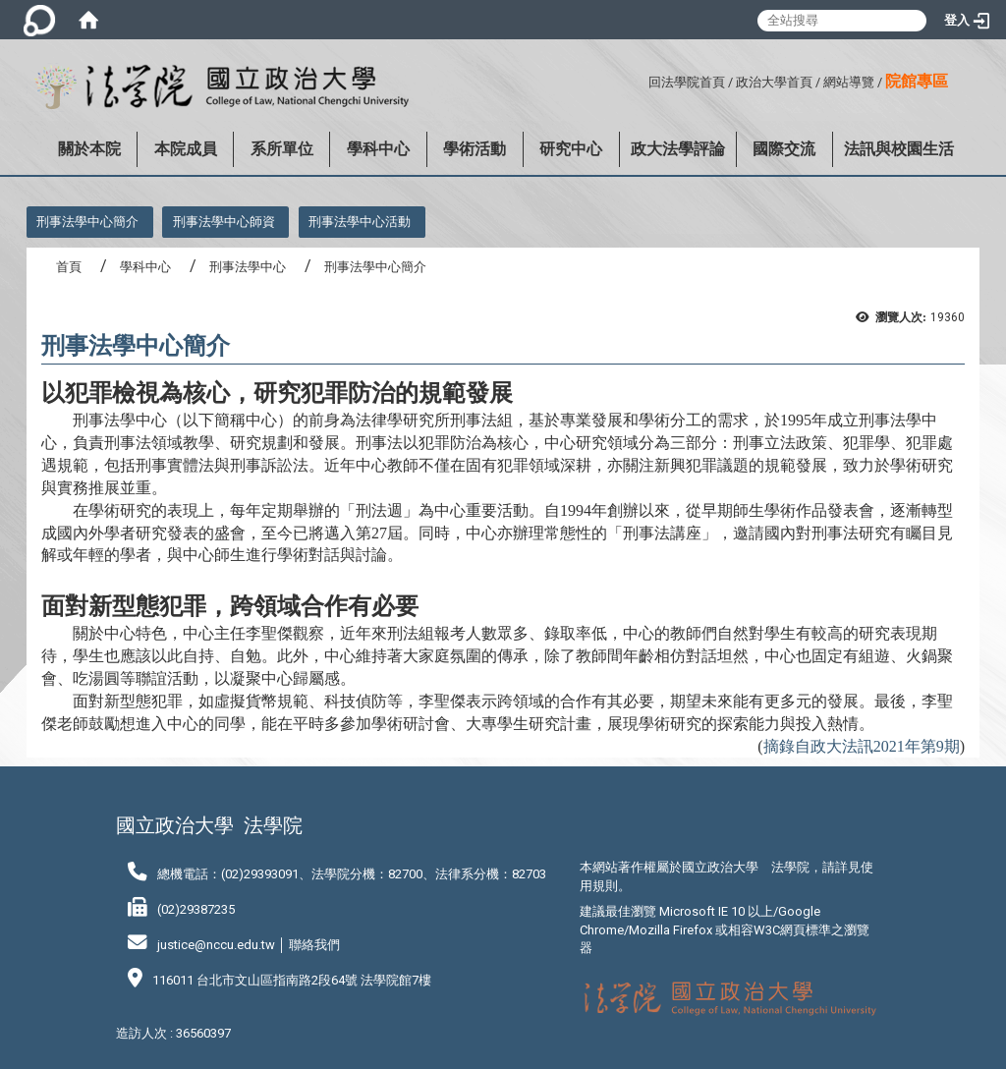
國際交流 (784, 149)
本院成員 (185, 149)
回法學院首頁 (686, 82)
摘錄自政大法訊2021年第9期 (861, 746)
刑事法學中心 (247, 266)
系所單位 (282, 149)
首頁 (69, 266)
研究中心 (570, 149)
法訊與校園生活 (899, 149)
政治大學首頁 (774, 82)
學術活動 (474, 149)
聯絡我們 (314, 944)
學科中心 (378, 149)
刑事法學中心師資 (224, 221)
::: (641, 79)
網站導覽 (848, 82)
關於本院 (89, 149)
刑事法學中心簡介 (87, 221)
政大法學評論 (678, 149)
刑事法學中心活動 (359, 221)
